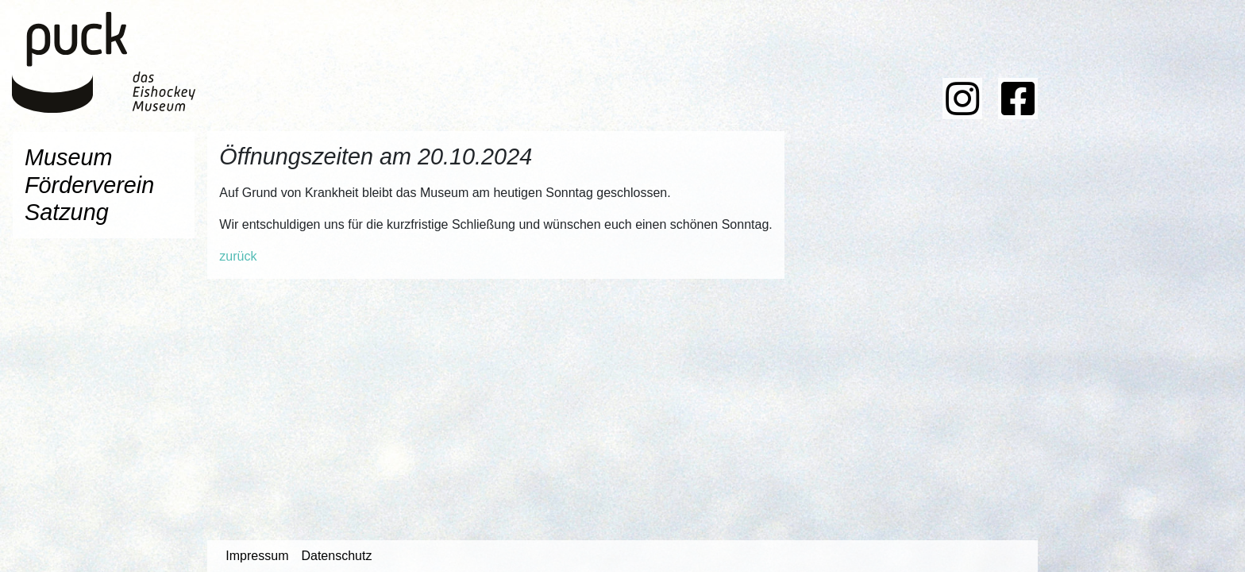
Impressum (256, 555)
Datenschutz (336, 555)
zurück (237, 256)
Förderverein (89, 185)
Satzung (67, 212)
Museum (68, 157)
